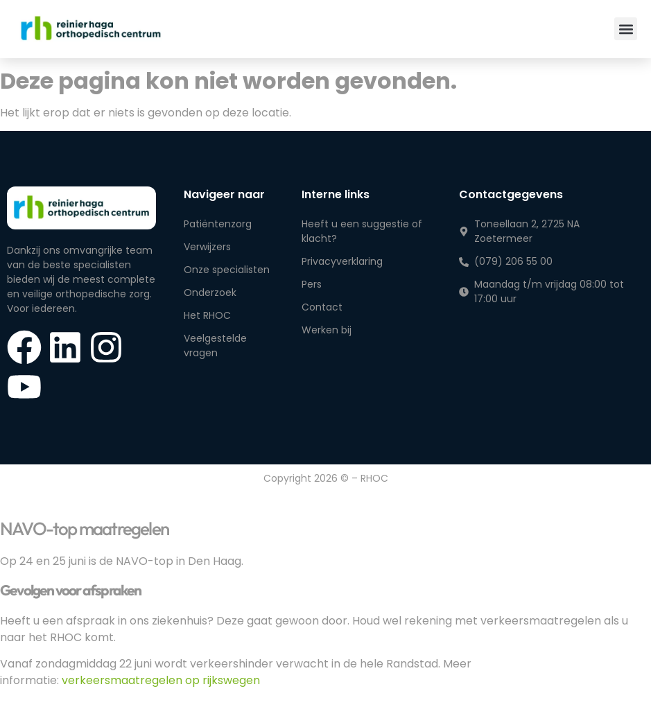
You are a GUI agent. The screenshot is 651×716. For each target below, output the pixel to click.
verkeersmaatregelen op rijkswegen (161, 680)
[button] (625, 28)
